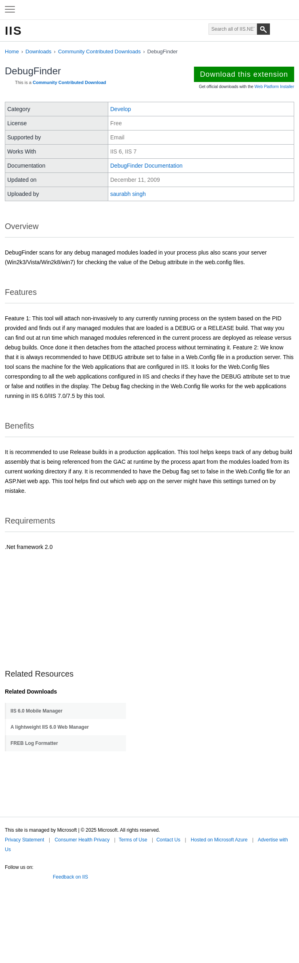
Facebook (20, 875)
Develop (120, 109)
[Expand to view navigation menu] (10, 9)
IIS (13, 30)
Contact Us (168, 840)
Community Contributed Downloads (99, 51)
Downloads (38, 51)
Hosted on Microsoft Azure (219, 840)
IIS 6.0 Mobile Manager (37, 711)
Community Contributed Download (69, 82)
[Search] (263, 29)
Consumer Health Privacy (82, 840)
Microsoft (149, 9)
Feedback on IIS (70, 877)
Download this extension (244, 74)
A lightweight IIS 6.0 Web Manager (50, 727)
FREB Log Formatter (34, 743)
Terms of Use (133, 840)
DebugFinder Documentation (146, 165)
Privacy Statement (24, 840)
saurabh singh (128, 194)
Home (12, 51)
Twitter (8, 875)
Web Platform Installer (274, 86)
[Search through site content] (232, 29)
